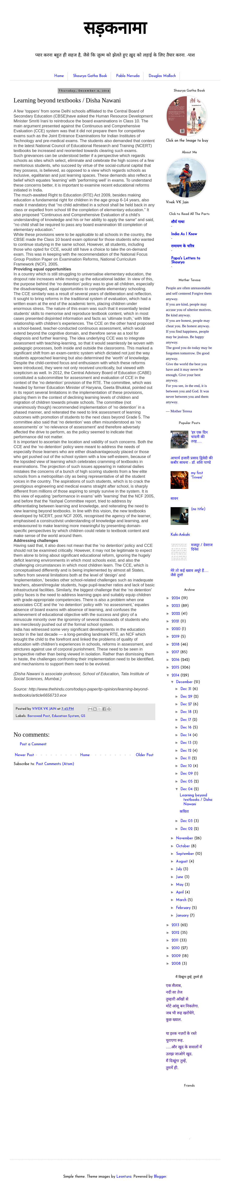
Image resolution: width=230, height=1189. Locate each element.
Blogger (160, 1177)
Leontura (123, 1177)
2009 (177, 956)
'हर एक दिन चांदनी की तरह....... (199, 437)
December (185, 682)
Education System (65, 716)
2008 (177, 964)
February (184, 908)
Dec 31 (186, 689)
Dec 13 (186, 743)
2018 (176, 645)
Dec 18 (186, 712)
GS (83, 716)
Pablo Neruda (128, 76)
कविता (184, 812)
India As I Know (184, 234)
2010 (176, 948)
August (182, 861)
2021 (176, 621)
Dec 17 (186, 720)
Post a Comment (33, 744)
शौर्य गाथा (177, 222)
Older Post (145, 755)
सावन (174, 499)
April (180, 892)
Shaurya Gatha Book (90, 76)
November (185, 838)
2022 (176, 614)
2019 (176, 637)
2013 (176, 925)
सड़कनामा (115, 29)
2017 (176, 652)
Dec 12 (186, 751)
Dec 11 (186, 758)
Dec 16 (186, 727)
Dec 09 (187, 774)
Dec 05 (187, 782)
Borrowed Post (38, 716)
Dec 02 (187, 829)
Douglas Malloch (162, 76)
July (179, 869)
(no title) (198, 509)
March (182, 900)
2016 (176, 660)
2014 (176, 675)
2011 (176, 940)
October (183, 846)
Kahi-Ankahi (180, 535)
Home (59, 76)
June (180, 877)
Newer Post (24, 755)
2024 (176, 598)
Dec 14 (186, 735)
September (185, 854)
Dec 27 (186, 704)
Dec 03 (187, 821)
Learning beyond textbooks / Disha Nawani (196, 800)
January (183, 916)
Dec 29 (187, 697)
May (180, 885)
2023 (176, 606)
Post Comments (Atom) (55, 764)
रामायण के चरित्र (182, 246)
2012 (176, 933)
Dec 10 (186, 766)
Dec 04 (187, 789)
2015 (176, 668)
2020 (177, 629)
